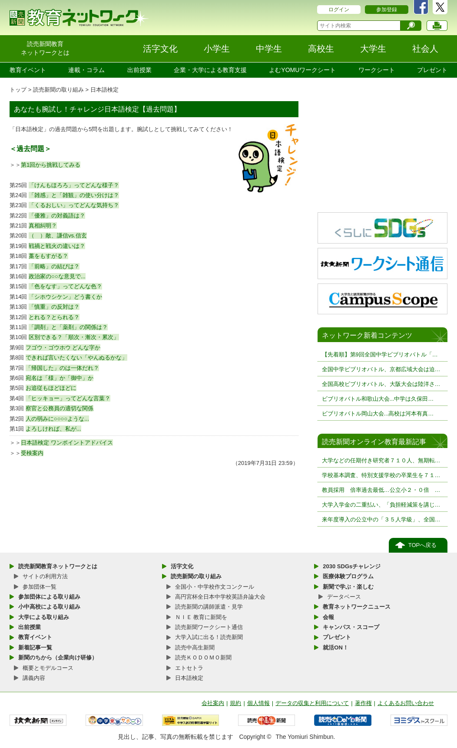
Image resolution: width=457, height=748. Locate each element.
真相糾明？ (43, 225)
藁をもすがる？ (48, 256)
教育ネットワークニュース (357, 606)
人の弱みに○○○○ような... (57, 418)
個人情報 (258, 703)
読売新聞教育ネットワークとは (57, 566)
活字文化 (182, 566)
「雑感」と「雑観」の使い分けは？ (74, 195)
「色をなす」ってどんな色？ (65, 286)
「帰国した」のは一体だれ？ (62, 368)
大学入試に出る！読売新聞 (209, 637)
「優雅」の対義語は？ (57, 215)
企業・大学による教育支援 (210, 69)
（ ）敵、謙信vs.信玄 (58, 235)
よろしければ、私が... (53, 428)
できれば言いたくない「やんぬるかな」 (76, 357)
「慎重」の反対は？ (54, 306)
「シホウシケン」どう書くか (65, 296)
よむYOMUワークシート (302, 69)
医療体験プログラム (348, 576)
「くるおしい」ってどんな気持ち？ (74, 205)
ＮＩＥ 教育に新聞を (201, 617)
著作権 (363, 703)
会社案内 (213, 703)
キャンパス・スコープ (351, 627)
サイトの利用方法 (45, 576)
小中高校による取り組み (49, 606)
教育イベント (28, 69)
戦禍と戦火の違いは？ (57, 246)
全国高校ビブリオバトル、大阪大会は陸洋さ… (381, 384)
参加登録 (386, 10)
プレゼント (432, 69)
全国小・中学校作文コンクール (214, 586)
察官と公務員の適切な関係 (59, 408)
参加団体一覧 (39, 586)
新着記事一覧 (35, 647)
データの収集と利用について (312, 703)
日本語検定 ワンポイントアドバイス (67, 442)
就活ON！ (335, 647)
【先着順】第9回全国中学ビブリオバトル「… (380, 354)
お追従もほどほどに (51, 388)
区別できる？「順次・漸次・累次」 (74, 337)
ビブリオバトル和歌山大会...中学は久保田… (378, 398)
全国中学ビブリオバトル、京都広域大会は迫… (381, 369)
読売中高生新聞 (195, 647)
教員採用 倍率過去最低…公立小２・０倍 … (381, 490)
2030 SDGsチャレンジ (352, 566)
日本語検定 (104, 89)
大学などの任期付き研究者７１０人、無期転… (381, 460)
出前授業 (139, 69)
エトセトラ (189, 668)
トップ (18, 89)
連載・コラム (86, 69)
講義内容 (34, 678)
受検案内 (32, 453)
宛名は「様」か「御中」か (59, 378)
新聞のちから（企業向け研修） (57, 657)
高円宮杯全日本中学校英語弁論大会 (220, 596)
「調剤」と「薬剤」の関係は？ (68, 327)
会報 (328, 617)
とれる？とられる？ (54, 317)
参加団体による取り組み (49, 596)
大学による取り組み (43, 617)
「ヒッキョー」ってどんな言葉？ (68, 398)
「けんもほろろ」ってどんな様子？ (74, 185)
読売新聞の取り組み (58, 89)
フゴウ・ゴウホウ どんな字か (63, 347)
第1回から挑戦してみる (50, 164)
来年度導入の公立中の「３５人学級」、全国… (381, 519)
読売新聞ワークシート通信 (209, 627)
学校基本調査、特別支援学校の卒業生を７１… (381, 475)
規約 (235, 703)
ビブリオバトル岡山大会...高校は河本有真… (378, 413)
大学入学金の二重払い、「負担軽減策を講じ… (381, 504)
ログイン (338, 10)
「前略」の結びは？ (54, 266)
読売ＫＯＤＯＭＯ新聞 (203, 657)
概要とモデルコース (48, 668)
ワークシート (376, 69)
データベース (344, 596)
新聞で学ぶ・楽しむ (348, 586)
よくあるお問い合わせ (406, 703)
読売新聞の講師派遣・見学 (209, 606)
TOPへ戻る (422, 545)
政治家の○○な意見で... (57, 276)
